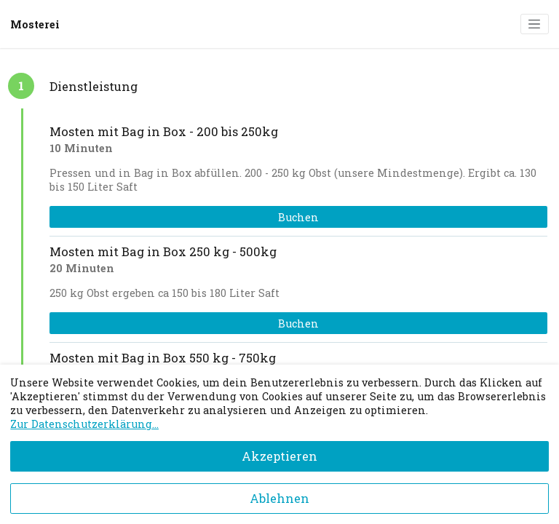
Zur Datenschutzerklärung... (84, 424)
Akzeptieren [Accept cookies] (279, 456)
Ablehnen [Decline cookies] (279, 498)
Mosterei (35, 24)
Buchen (298, 217)
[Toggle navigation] (534, 24)
